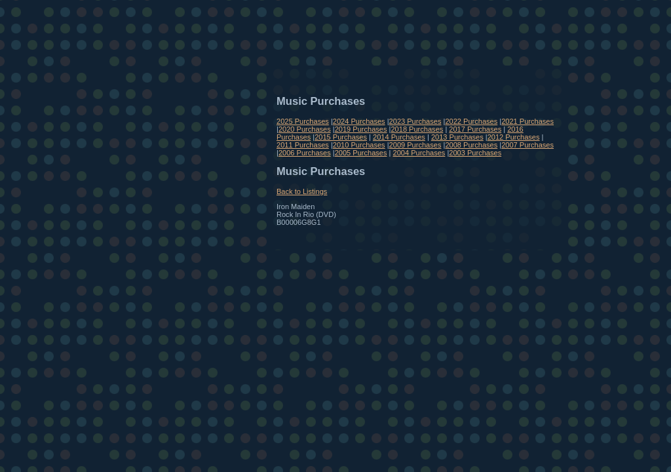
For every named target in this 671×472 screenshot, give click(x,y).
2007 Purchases (527, 145)
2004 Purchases (419, 153)
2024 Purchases (359, 121)
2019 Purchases (361, 129)
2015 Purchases (341, 137)
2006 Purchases (304, 153)
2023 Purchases (415, 121)
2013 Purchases (457, 137)
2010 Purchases (359, 145)
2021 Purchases (527, 121)
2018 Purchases (417, 129)
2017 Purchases (475, 129)
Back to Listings (302, 191)
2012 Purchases (514, 137)
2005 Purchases (361, 153)
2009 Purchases (415, 145)
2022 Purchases (471, 121)
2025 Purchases (303, 121)
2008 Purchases (471, 145)
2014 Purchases (399, 137)
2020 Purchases (304, 129)
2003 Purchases (475, 153)
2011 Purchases (303, 145)
